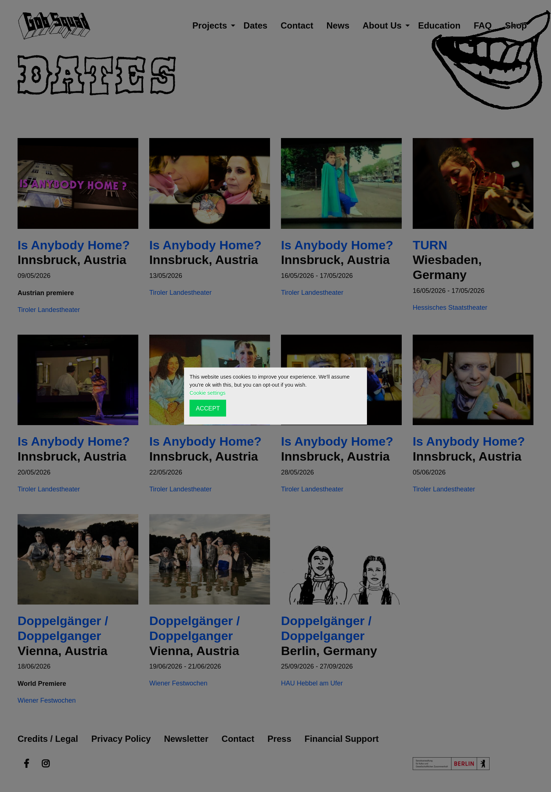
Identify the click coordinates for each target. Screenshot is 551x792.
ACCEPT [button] (208, 408)
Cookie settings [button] (207, 393)
